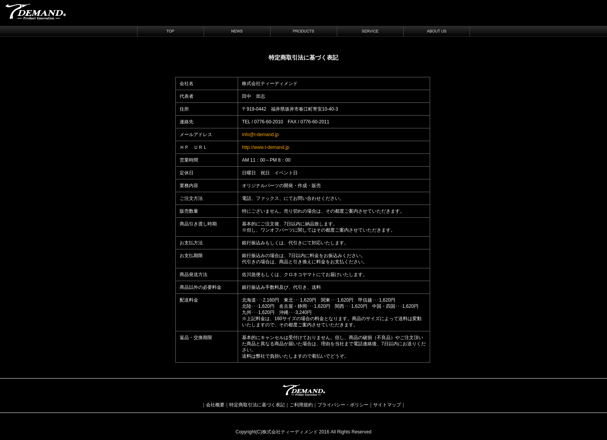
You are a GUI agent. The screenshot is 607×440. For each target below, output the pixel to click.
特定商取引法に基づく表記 (257, 405)
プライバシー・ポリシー (343, 405)
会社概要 (215, 405)
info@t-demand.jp (260, 134)
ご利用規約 (301, 405)
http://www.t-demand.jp (265, 147)
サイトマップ (387, 405)
